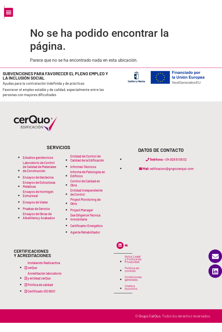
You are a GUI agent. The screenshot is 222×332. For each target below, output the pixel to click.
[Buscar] (37, 23)
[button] (181, 10)
